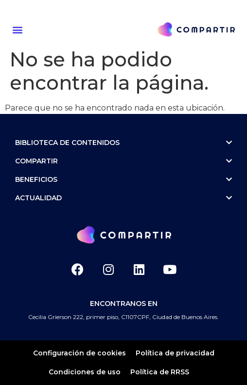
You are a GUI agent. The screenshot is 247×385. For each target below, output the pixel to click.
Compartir (123, 161)
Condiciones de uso (85, 372)
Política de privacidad (175, 353)
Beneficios (123, 179)
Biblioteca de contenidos (123, 142)
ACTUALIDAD (123, 197)
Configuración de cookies (79, 353)
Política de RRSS (159, 372)
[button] (19, 29)
